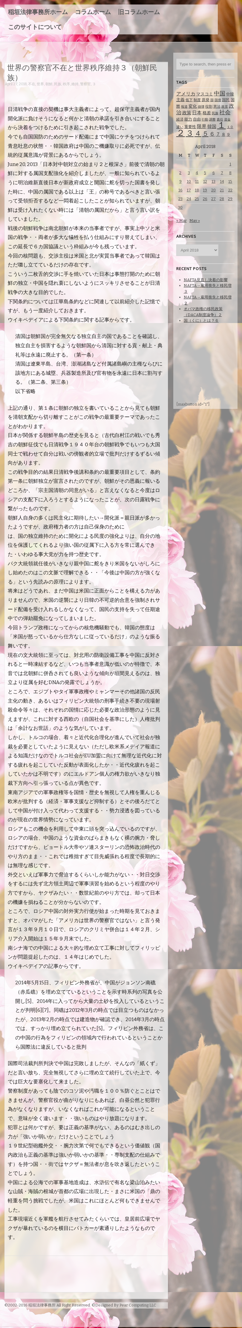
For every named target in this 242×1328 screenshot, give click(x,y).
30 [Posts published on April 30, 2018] (180, 207)
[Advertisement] (113, 93)
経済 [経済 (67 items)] (179, 119)
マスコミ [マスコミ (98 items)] (204, 94)
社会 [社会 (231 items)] (225, 112)
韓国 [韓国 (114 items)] (211, 126)
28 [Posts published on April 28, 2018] (222, 199)
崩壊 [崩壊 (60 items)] (201, 107)
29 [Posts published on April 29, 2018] (230, 199)
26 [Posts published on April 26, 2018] (205, 199)
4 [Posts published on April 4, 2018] (197, 172)
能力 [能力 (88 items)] (188, 119)
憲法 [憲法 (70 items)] (216, 106)
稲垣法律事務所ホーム (38, 12)
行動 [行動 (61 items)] (205, 119)
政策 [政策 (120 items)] (186, 112)
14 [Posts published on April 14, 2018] (222, 181)
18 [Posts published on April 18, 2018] (197, 190)
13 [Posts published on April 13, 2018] (213, 181)
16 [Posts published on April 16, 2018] (180, 190)
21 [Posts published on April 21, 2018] (222, 190)
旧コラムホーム (139, 12)
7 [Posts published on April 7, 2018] (222, 172)
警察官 (85, 84)
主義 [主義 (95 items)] (180, 99)
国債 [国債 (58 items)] (218, 100)
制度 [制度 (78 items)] (197, 100)
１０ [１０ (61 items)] (230, 127)
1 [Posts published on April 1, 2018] (230, 164)
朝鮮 (49, 84)
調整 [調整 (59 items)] (212, 119)
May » (194, 220)
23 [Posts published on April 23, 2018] (180, 199)
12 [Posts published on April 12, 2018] (205, 181)
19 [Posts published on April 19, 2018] (205, 190)
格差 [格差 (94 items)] (207, 112)
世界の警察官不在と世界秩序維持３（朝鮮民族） (82, 72)
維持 (75, 84)
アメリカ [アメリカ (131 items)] (185, 94)
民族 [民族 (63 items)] (215, 113)
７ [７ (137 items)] (218, 134)
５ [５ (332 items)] (205, 134)
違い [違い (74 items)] (179, 127)
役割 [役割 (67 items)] (208, 106)
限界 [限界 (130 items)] (201, 126)
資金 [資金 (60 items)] (227, 119)
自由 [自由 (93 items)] (197, 119)
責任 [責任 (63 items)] (220, 119)
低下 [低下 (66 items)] (189, 100)
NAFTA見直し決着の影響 (206, 280)
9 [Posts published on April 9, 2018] (180, 181)
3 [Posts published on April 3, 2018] (189, 172)
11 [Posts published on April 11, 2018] (197, 181)
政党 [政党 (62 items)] (224, 107)
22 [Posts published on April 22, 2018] (230, 190)
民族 (57, 84)
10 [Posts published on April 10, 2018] (189, 181)
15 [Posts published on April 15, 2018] (230, 181)
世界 (40, 84)
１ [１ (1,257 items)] (221, 125)
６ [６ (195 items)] (212, 134)
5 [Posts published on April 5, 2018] (205, 172)
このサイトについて (35, 27)
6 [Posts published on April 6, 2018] (213, 172)
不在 (31, 84)
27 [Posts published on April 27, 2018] (213, 199)
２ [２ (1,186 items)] (180, 133)
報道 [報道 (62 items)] (184, 107)
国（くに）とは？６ (201, 320)
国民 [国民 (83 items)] (226, 100)
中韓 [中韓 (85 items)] (230, 94)
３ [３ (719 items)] (190, 133)
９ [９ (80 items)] (228, 134)
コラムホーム (93, 12)
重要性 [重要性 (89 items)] (190, 126)
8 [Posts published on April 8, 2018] (230, 172)
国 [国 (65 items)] (212, 100)
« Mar (181, 220)
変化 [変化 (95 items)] (193, 106)
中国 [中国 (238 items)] (219, 93)
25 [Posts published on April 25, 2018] (197, 199)
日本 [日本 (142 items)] (197, 112)
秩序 (66, 84)
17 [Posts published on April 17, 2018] (189, 190)
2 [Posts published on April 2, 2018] (180, 172)
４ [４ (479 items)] (197, 133)
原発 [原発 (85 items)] (205, 100)
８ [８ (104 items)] (223, 134)
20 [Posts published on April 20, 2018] (213, 190)
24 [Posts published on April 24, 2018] (189, 199)
